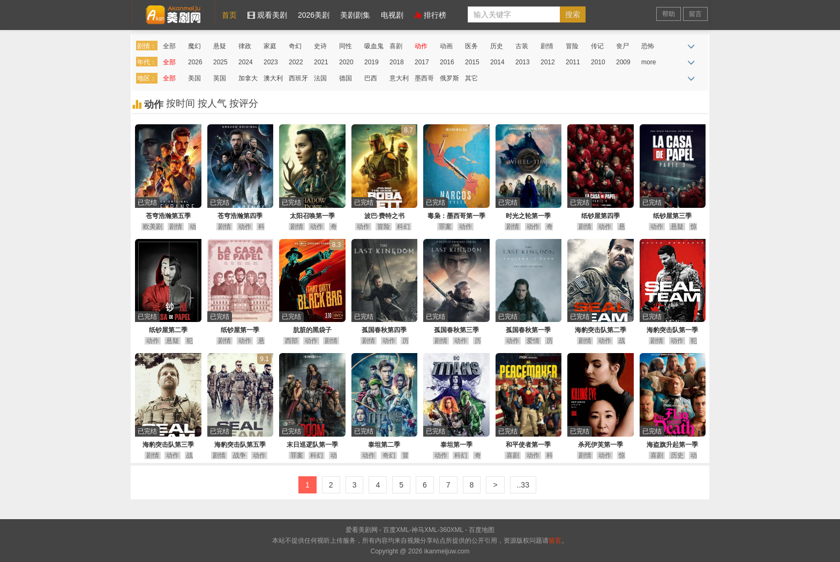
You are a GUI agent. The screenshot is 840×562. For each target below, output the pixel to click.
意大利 (399, 78)
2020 (346, 62)
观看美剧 (267, 15)
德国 (345, 78)
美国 (194, 78)
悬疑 (219, 46)
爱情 (533, 340)
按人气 (213, 103)
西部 (291, 340)
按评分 (243, 103)
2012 (548, 62)
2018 (396, 62)
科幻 (403, 226)
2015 (472, 62)
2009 (623, 62)
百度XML (396, 530)
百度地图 (481, 530)
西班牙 (298, 78)
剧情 (547, 46)
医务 (471, 46)
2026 (195, 62)
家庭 (270, 46)
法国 (320, 78)
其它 (471, 78)
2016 (447, 62)
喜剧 (395, 46)
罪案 (445, 226)
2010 (598, 62)
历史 (496, 46)
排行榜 (430, 15)
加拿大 (248, 78)
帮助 (668, 14)
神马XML (424, 530)
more (648, 62)
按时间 (182, 103)
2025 (220, 62)
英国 (219, 78)
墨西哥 (424, 78)
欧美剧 (152, 226)
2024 (245, 62)
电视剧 (392, 15)
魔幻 (194, 46)
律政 (244, 46)
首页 (229, 15)
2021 (321, 62)
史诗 (320, 46)
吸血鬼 (374, 46)
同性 (345, 46)
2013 (522, 62)
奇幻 (295, 46)
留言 (695, 14)
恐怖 (647, 46)
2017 (422, 62)
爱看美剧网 (173, 13)
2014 (497, 62)
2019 (371, 62)
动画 (446, 46)
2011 (573, 62)
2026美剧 (313, 15)
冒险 (572, 46)
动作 (421, 46)
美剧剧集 (355, 15)
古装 (521, 46)
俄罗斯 (449, 78)
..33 (523, 485)
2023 (271, 62)
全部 (169, 46)
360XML (451, 530)
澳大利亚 (273, 80)
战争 (239, 455)
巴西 (370, 78)
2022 (296, 62)
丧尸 (622, 46)
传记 (597, 46)
